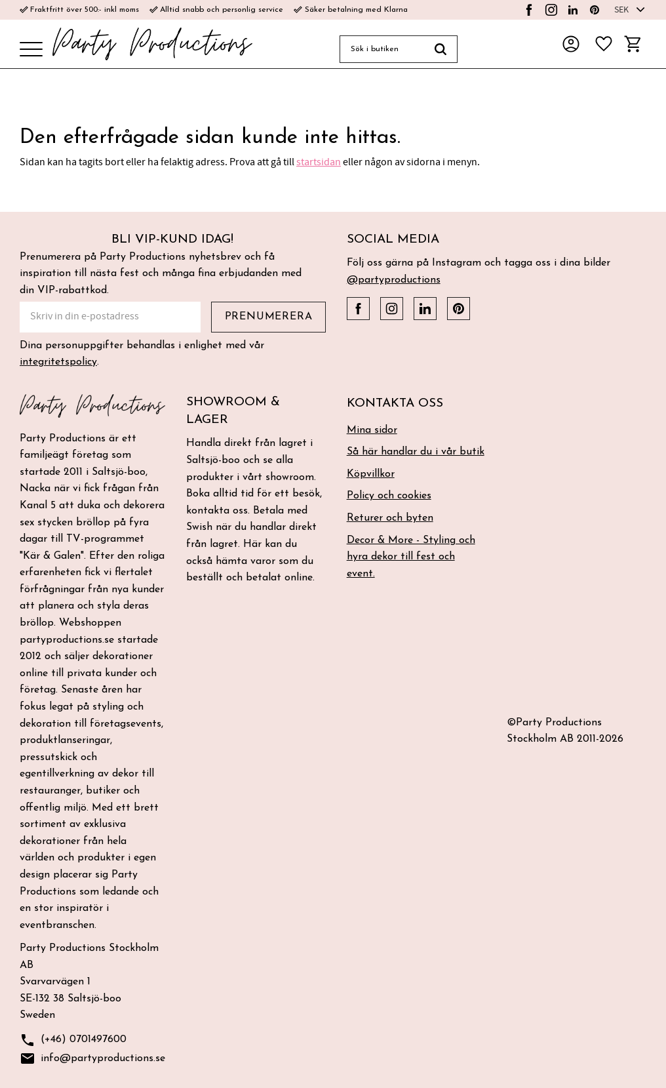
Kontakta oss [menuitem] (395, 403)
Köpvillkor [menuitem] (371, 474)
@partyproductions (394, 280)
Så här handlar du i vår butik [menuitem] (415, 452)
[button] (31, 50)
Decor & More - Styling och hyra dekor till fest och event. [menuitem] (411, 557)
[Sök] (441, 49)
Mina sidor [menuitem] (372, 430)
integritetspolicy (58, 362)
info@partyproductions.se (92, 1058)
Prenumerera (269, 317)
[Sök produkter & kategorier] (382, 49)
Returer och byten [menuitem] (390, 518)
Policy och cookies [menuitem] (389, 496)
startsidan (318, 162)
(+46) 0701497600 (73, 1040)
